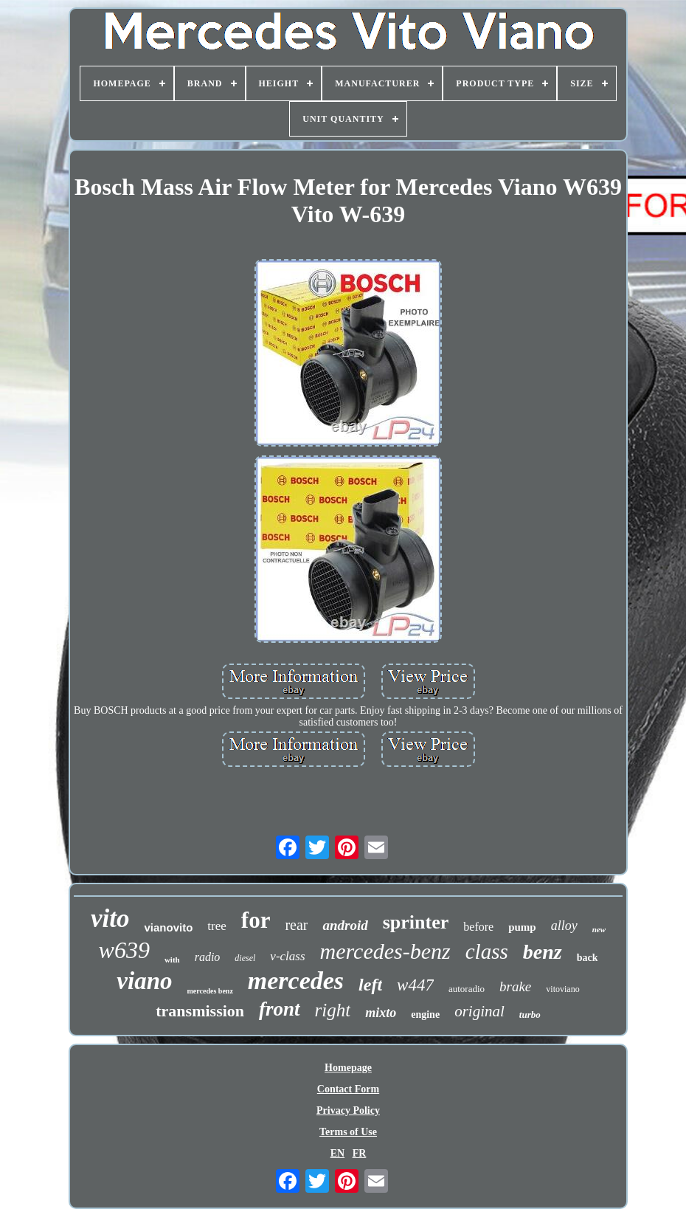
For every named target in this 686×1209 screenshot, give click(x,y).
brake (515, 986)
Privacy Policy (348, 1110)
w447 (415, 985)
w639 (124, 950)
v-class (287, 956)
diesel (245, 958)
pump (522, 927)
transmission (200, 1011)
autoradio (466, 988)
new (599, 929)
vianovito (168, 927)
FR (360, 1153)
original (479, 1011)
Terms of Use (348, 1131)
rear (296, 925)
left (370, 984)
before (478, 926)
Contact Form (348, 1089)
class (486, 951)
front (279, 1009)
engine (425, 1014)
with (172, 959)
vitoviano (562, 989)
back (587, 957)
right (333, 1010)
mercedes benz (210, 991)
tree (216, 926)
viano (144, 981)
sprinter (416, 922)
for (256, 920)
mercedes (296, 980)
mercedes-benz (385, 951)
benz (542, 951)
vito (110, 918)
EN (337, 1153)
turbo (530, 1014)
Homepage (348, 1067)
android (344, 925)
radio (208, 957)
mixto (380, 1012)
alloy (564, 925)
